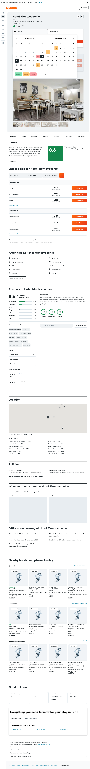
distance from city (21, 337)
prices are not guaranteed (44, 744)
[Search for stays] (3, 17)
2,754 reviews (27, 26)
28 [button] (38, 65)
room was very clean (25, 333)
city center (24, 341)
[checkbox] (17, 375)
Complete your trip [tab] (17, 718)
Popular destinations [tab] (31, 718)
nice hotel (12, 337)
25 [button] (25, 65)
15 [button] (42, 56)
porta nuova (26, 345)
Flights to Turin (17, 729)
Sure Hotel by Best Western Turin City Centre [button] (76, 588)
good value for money (15, 345)
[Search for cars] (3, 20)
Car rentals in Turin (41, 729)
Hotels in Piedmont (44, 765)
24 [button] (21, 65)
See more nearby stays (80, 566)
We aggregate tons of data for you (48, 753)
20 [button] (34, 61)
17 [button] (21, 61)
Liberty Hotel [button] (52, 587)
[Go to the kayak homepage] (11, 8)
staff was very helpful (15, 329)
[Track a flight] (3, 29)
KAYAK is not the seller (48, 750)
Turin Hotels (54, 765)
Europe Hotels (25, 765)
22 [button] (42, 61)
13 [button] (33, 56)
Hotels (18, 765)
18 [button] (25, 61)
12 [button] (29, 56)
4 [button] (25, 52)
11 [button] (25, 56)
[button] (87, 2)
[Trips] (3, 38)
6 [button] (33, 52)
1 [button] (56, 48)
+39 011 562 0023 (18, 23)
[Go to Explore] (3, 25)
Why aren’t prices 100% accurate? (48, 756)
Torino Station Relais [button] (35, 624)
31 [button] (21, 69)
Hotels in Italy (34, 765)
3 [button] (64, 48)
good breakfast (13, 333)
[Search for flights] (3, 13)
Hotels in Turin (64, 729)
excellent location (14, 341)
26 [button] (29, 65)
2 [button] (16, 52)
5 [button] (29, 52)
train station (26, 329)
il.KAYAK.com (12, 765)
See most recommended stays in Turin (76, 641)
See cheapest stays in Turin (79, 603)
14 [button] (38, 56)
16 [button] (16, 61)
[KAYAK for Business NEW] (3, 33)
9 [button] (16, 56)
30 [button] (17, 69)
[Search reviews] (58, 325)
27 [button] (33, 65)
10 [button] (21, 56)
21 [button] (38, 61)
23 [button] (17, 65)
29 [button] (42, 65)
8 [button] (42, 52)
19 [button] (29, 61)
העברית (40, 2)
